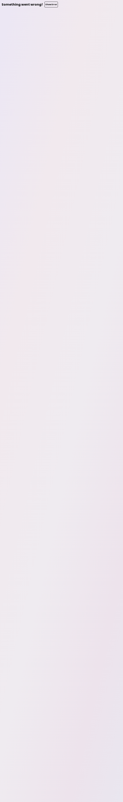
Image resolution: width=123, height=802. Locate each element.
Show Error (51, 4)
